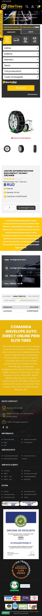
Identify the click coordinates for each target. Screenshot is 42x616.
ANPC (6, 474)
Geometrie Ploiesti (10, 459)
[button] (27, 6)
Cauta (21, 88)
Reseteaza (32, 94)
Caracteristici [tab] (19, 296)
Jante (26, 497)
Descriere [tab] (7, 296)
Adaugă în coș (26, 208)
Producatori (28, 442)
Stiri (5, 445)
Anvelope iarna (29, 491)
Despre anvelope (30, 439)
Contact (7, 471)
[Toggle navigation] (39, 1)
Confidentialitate (30, 476)
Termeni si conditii (30, 474)
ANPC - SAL (8, 476)
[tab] (11, 31)
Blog (5, 442)
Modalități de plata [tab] (29, 300)
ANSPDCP (27, 479)
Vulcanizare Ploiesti (11, 456)
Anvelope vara (9, 497)
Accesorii (12, 14)
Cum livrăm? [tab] (9, 300)
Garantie (27, 471)
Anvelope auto (9, 494)
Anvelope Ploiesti (30, 494)
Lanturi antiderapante (27, 14)
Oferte (6, 491)
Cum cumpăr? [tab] (33, 296)
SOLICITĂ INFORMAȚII (21, 138)
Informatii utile (9, 439)
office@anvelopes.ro (20, 422)
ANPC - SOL (8, 479)
